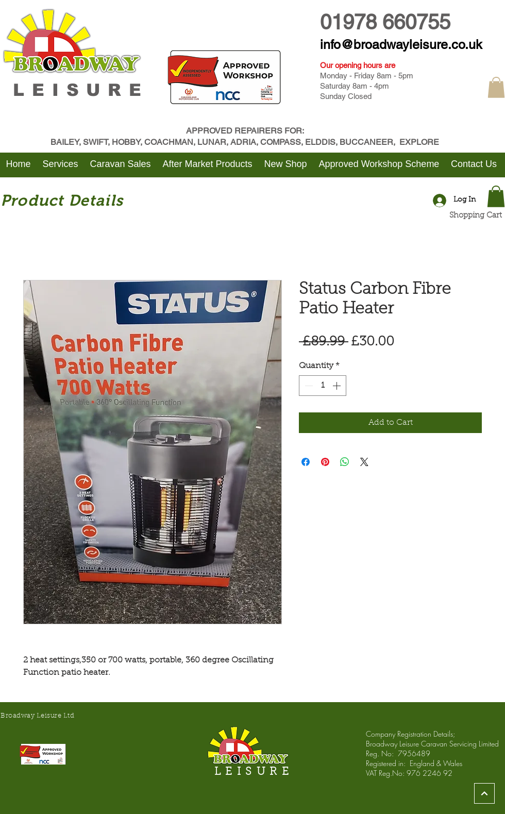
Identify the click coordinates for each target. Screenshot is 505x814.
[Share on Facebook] (305, 462)
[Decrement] (307, 385)
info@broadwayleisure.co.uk (401, 44)
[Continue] (484, 793)
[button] (496, 87)
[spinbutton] (322, 385)
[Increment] (337, 385)
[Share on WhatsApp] (345, 462)
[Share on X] (364, 462)
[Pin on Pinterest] (325, 462)
